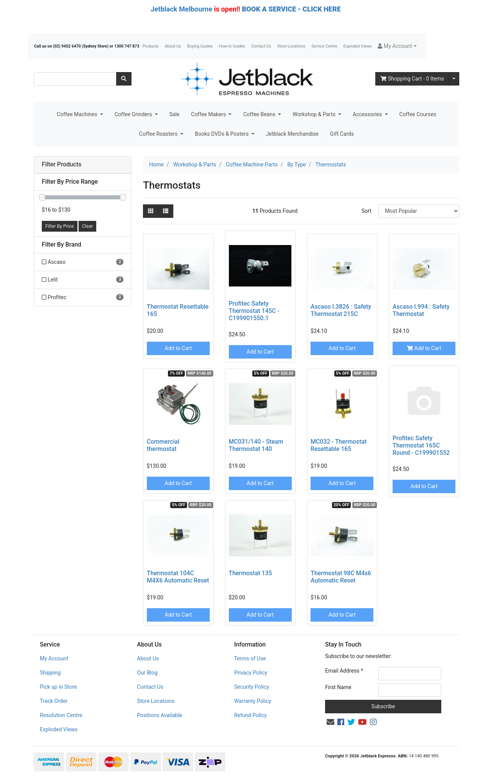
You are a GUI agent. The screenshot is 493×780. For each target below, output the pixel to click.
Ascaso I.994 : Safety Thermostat (421, 310)
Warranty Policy (252, 701)
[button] (397, 46)
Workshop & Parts (315, 114)
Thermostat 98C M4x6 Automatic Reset (341, 576)
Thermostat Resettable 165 (178, 310)
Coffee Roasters (159, 134)
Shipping (50, 673)
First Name (338, 687)
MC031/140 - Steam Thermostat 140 (256, 445)
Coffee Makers (209, 114)
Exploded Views (357, 46)
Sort (366, 211)
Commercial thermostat (163, 445)
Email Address (344, 671)
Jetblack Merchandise (292, 134)
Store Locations (291, 46)
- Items (412, 79)
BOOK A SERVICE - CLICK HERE (291, 9)
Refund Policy (250, 715)
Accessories (368, 114)
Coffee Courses (417, 114)
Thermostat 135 (250, 573)
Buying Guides (200, 46)
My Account (54, 658)
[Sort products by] (418, 211)
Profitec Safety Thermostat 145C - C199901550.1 (254, 311)
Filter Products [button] (61, 164)
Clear (87, 226)
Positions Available (159, 715)
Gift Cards (342, 134)
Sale (174, 114)
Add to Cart (178, 348)
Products (150, 46)
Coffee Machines (78, 114)
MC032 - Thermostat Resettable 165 (338, 445)
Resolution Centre (61, 715)
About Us (173, 46)
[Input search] (75, 79)
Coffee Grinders (134, 114)
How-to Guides (232, 46)
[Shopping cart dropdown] (454, 79)
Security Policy (251, 687)
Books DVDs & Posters (222, 134)
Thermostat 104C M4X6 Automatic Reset (178, 576)
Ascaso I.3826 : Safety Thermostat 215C (341, 310)
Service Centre (324, 46)
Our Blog (147, 673)
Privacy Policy (250, 673)
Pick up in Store (58, 687)
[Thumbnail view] (150, 211)
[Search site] (123, 79)
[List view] (165, 211)
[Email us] (330, 722)
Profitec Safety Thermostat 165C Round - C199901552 (421, 445)
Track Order (53, 701)
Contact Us (261, 46)
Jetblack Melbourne (181, 9)
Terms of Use (250, 658)
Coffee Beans (259, 114)
